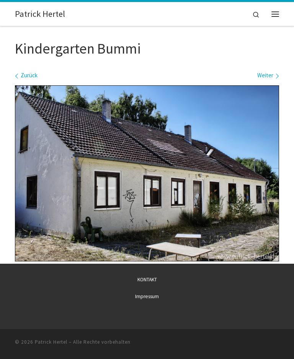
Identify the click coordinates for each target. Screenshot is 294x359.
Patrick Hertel (51, 342)
